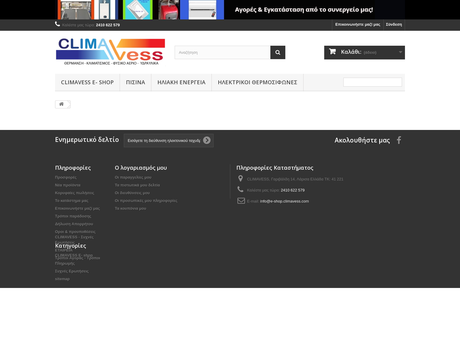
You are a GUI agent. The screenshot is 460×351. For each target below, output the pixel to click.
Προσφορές (66, 177)
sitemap (62, 279)
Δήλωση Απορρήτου (74, 224)
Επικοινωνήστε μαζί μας (357, 24)
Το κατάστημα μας (72, 200)
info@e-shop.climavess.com (284, 201)
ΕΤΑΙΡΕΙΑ (64, 250)
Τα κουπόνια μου (130, 208)
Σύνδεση (394, 24)
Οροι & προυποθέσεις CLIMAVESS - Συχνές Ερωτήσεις (75, 237)
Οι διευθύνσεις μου (132, 193)
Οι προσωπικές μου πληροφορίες (146, 200)
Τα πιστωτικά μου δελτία (137, 185)
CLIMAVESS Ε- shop (87, 82)
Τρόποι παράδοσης (73, 216)
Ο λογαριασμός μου (141, 167)
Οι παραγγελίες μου (133, 177)
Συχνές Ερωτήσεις (72, 271)
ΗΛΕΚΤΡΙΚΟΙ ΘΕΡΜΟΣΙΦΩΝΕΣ (257, 82)
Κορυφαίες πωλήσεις (74, 193)
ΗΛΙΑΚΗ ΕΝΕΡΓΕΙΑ (181, 82)
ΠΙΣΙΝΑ (135, 82)
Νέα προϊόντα (67, 185)
